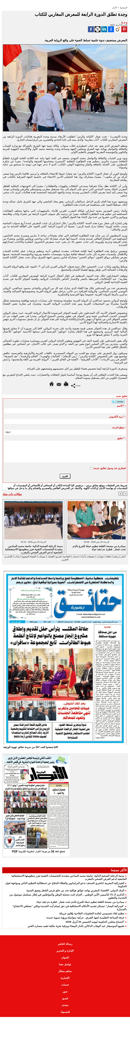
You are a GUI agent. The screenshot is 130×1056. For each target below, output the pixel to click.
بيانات (74, 559)
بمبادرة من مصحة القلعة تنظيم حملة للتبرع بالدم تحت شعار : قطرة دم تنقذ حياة (80, 902)
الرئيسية (123, 7)
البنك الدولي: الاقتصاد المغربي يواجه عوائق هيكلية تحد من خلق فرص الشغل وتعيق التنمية (75, 890)
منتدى (65, 1005)
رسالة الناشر (65, 944)
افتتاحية (58, 556)
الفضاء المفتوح (15, 556)
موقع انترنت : (119, 427)
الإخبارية (65, 978)
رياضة (113, 556)
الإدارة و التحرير (60, 559)
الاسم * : (121, 405)
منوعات (31, 556)
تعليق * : (121, 438)
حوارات (96, 556)
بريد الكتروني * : (117, 416)
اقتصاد (40, 556)
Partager (76, 385)
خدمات (68, 556)
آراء (76, 556)
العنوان (65, 957)
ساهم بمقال (65, 971)
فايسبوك (65, 1012)
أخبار (114, 7)
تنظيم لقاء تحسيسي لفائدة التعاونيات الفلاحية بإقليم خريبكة (91, 913)
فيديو (49, 556)
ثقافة (105, 556)
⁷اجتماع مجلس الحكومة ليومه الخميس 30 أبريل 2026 (95, 922)
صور (65, 991)
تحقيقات (85, 556)
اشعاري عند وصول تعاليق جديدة (110, 468)
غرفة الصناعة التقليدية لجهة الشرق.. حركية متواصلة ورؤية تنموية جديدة (85, 917)
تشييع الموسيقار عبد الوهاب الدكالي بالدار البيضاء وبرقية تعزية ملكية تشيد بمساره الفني (76, 926)
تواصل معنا (65, 964)
